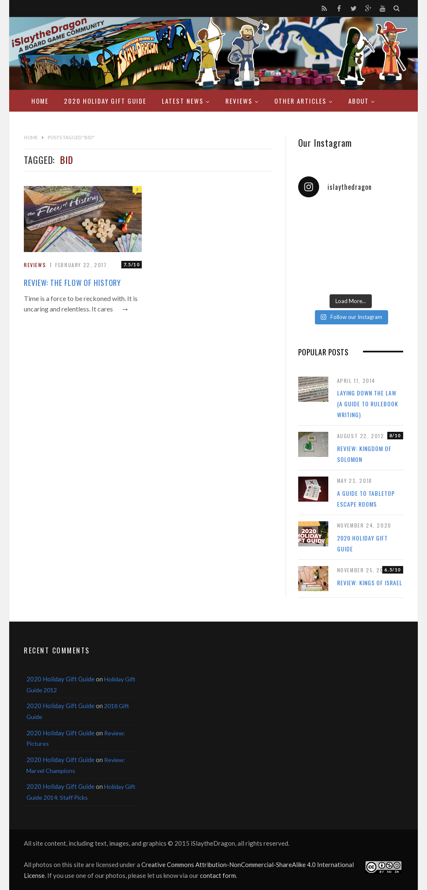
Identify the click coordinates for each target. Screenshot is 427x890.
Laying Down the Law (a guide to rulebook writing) (367, 403)
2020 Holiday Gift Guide (105, 100)
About (358, 100)
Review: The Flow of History (72, 282)
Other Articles (300, 100)
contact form (218, 875)
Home (40, 100)
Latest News (183, 100)
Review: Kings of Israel (369, 582)
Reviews (239, 100)
